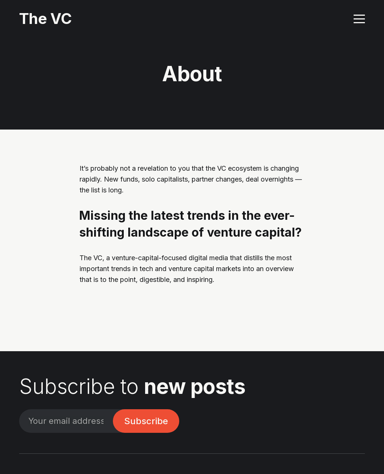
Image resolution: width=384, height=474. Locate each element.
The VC (45, 18)
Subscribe (146, 421)
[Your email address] (66, 421)
